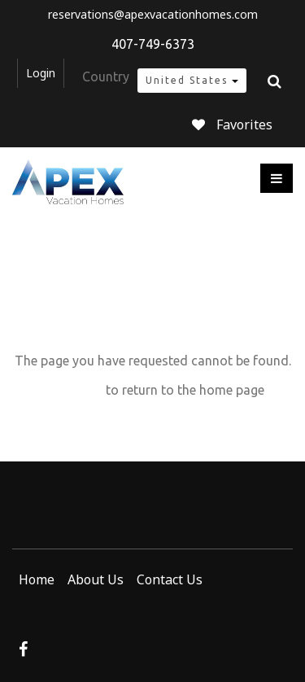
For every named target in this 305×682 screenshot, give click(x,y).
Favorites (232, 124)
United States (192, 80)
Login (40, 73)
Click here (71, 390)
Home (36, 579)
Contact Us (170, 579)
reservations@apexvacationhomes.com (153, 14)
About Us (96, 579)
